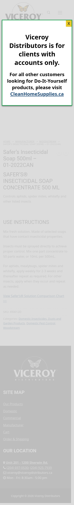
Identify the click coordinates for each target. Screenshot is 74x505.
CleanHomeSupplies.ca (37, 94)
